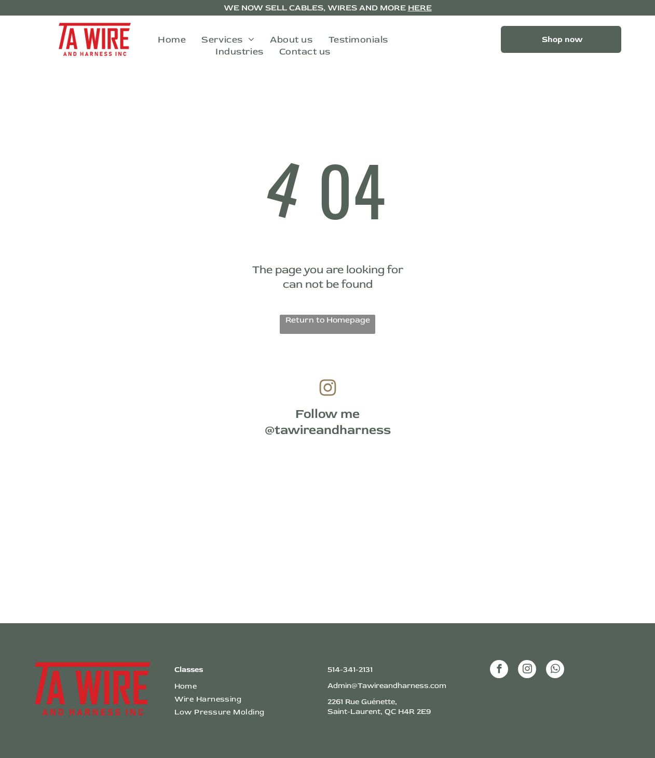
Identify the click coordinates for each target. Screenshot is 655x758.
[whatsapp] (555, 670)
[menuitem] (172, 40)
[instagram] (527, 670)
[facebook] (499, 670)
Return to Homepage (327, 320)
